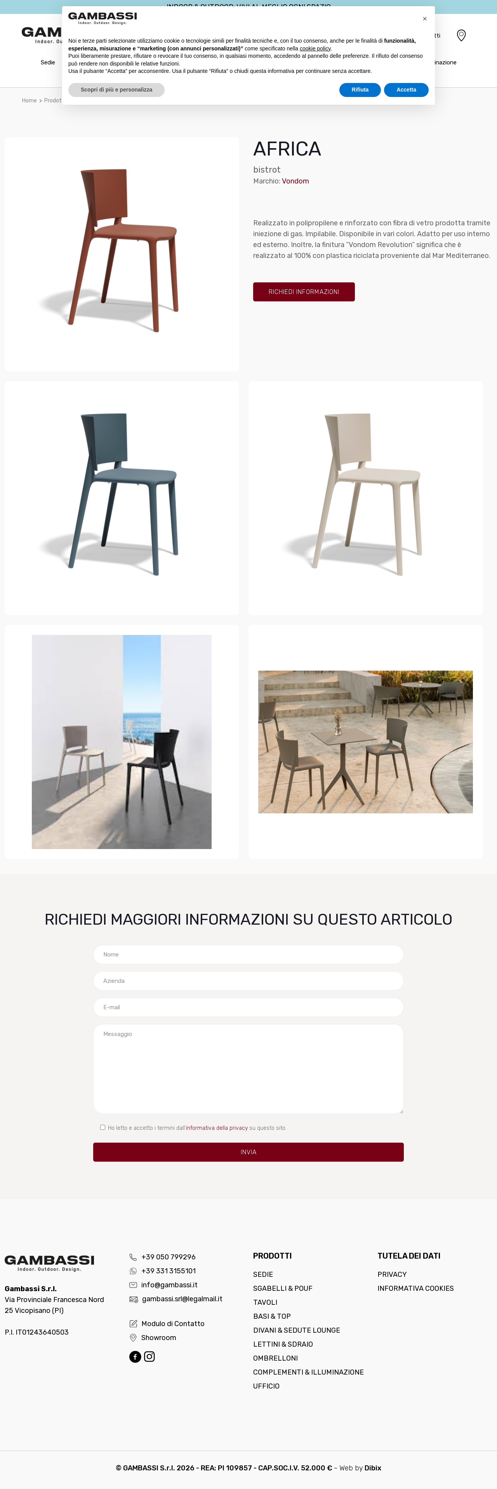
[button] (425, 18)
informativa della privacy (217, 1128)
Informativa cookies (415, 1288)
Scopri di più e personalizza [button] (116, 89)
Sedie (263, 1274)
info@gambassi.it (163, 1285)
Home (29, 100)
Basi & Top (272, 1316)
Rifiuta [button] (360, 89)
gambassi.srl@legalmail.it (175, 1299)
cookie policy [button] (315, 48)
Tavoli (265, 1302)
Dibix (373, 1468)
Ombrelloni (275, 1358)
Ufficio (266, 1386)
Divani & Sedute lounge (296, 1330)
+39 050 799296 (162, 1257)
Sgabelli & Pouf (283, 1288)
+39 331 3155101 (162, 1271)
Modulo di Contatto (167, 1324)
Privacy (392, 1274)
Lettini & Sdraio (283, 1344)
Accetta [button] (406, 89)
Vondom (295, 181)
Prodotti (55, 100)
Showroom (152, 1337)
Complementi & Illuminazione (308, 1372)
